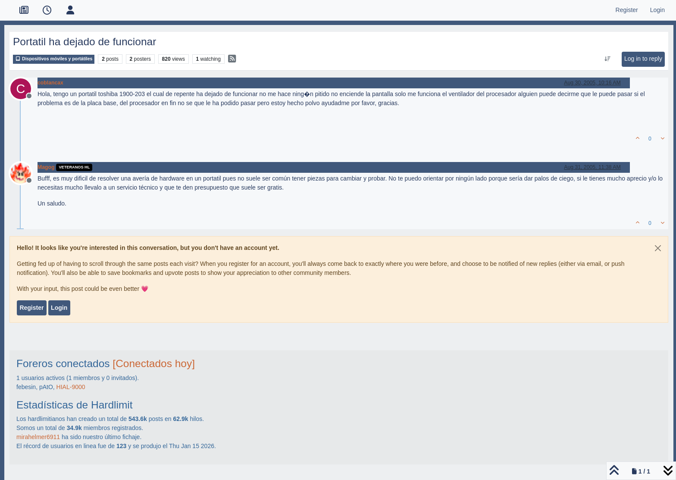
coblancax (50, 83)
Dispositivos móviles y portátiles (53, 59)
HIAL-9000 (70, 386)
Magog (46, 167)
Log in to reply (643, 58)
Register (31, 307)
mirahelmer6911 (38, 436)
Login (59, 307)
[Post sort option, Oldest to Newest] (607, 59)
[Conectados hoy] (154, 363)
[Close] (658, 248)
